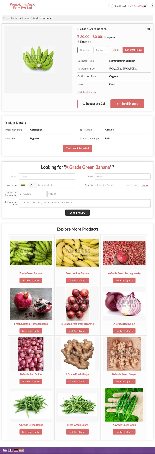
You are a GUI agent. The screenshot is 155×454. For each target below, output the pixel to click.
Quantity (89, 185)
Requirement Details (11, 203)
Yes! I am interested (77, 148)
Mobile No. (12, 185)
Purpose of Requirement (11, 194)
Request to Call (94, 104)
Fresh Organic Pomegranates (31, 323)
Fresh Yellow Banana (77, 273)
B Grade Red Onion (31, 374)
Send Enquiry (127, 103)
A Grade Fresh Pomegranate (124, 273)
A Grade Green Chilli (124, 424)
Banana (25, 18)
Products (15, 18)
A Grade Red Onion (124, 323)
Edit (115, 49)
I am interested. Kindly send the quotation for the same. (85, 203)
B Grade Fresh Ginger (124, 374)
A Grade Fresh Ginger (77, 374)
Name (14, 176)
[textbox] (101, 50)
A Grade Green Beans (31, 424)
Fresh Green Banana (30, 273)
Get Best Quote (31, 280)
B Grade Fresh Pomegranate (77, 323)
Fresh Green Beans (77, 424)
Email (90, 176)
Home (6, 18)
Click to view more (86, 92)
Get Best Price (133, 49)
